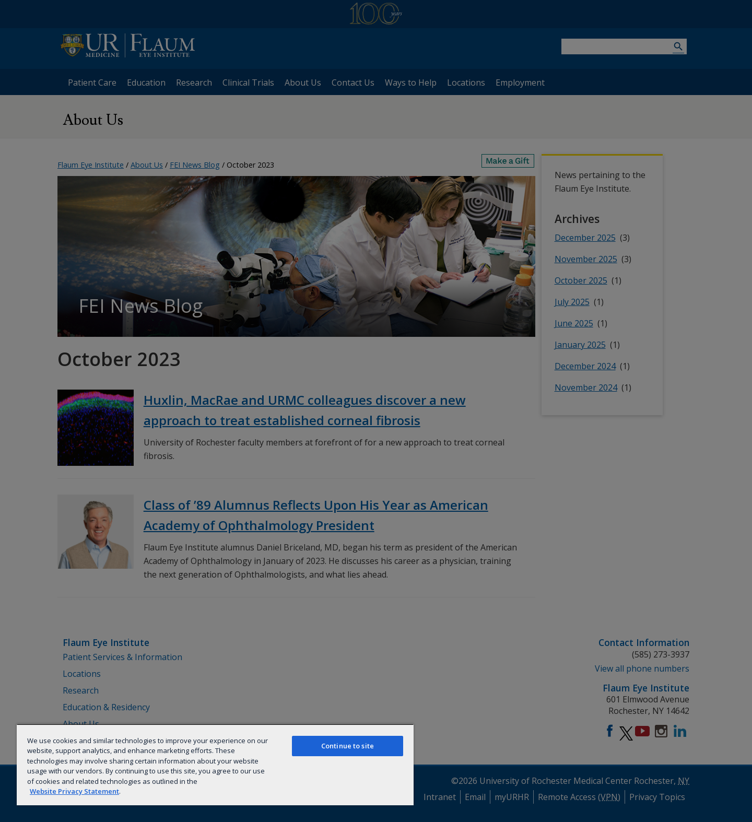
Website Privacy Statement (74, 791)
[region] (215, 764)
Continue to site (347, 745)
